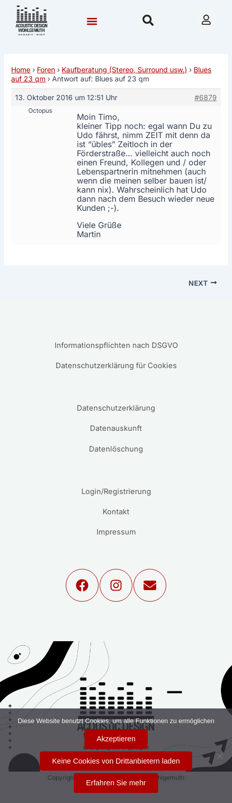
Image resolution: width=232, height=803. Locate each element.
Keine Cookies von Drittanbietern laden (116, 761)
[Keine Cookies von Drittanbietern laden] (219, 756)
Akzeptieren (116, 739)
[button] (91, 21)
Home (20, 69)
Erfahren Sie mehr (116, 783)
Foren (46, 69)
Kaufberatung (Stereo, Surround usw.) (124, 69)
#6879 (206, 97)
